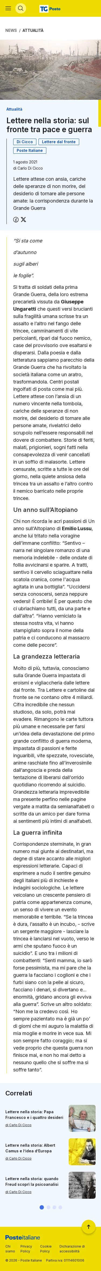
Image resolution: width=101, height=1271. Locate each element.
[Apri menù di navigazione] (8, 8)
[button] (42, 1207)
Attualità (33, 30)
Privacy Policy (26, 1248)
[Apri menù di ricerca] (20, 8)
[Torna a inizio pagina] (89, 1227)
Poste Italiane (30, 150)
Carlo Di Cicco (30, 168)
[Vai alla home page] (50, 8)
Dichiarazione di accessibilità (72, 1248)
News (11, 30)
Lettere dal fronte (59, 141)
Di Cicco (25, 141)
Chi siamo (10, 1248)
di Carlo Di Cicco (18, 1125)
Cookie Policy (46, 1248)
